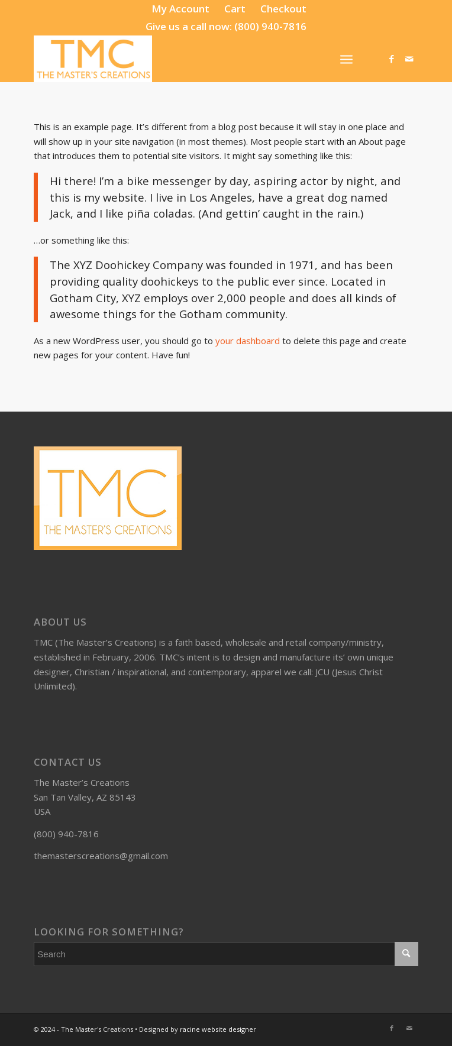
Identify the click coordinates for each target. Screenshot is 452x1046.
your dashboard (247, 340)
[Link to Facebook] (392, 59)
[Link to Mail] (409, 59)
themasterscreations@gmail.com (101, 856)
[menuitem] (181, 9)
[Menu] (346, 58)
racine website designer (218, 1029)
